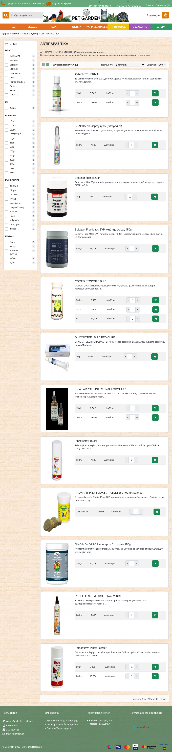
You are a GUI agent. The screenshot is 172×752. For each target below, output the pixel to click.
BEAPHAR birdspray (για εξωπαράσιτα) (98, 126)
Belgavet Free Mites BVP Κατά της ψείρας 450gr (104, 229)
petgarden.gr (143, 727)
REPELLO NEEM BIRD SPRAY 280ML (98, 596)
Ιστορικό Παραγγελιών (99, 724)
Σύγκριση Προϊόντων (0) (65, 65)
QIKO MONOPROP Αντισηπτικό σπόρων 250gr (103, 544)
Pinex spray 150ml (86, 441)
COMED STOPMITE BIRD (90, 281)
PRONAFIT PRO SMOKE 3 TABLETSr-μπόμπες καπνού (109, 492)
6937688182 (10, 725)
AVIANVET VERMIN (87, 74)
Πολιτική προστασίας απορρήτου (61, 724)
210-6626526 (11, 729)
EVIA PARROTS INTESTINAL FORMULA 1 (101, 389)
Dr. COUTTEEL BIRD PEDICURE (95, 337)
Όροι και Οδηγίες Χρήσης (58, 728)
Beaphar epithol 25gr (87, 177)
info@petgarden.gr (13, 734)
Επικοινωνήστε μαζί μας (99, 720)
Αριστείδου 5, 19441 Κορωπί (18, 721)
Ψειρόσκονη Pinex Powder (91, 647)
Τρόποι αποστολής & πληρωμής (61, 720)
